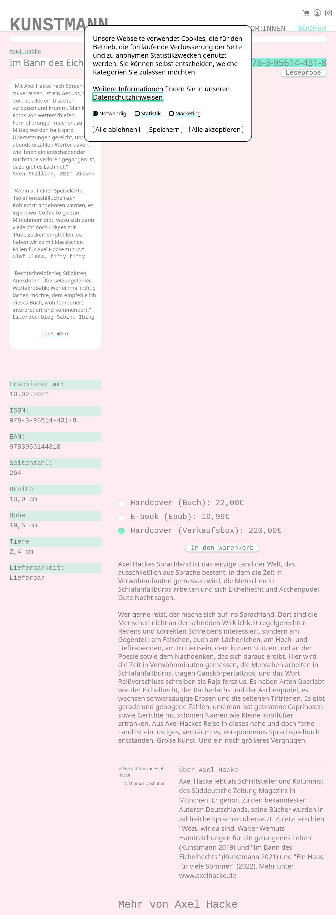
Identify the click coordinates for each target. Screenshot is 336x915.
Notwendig (110, 113)
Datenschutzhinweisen (128, 97)
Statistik (148, 113)
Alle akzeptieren (216, 129)
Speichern (164, 129)
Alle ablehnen (116, 129)
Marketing (185, 113)
